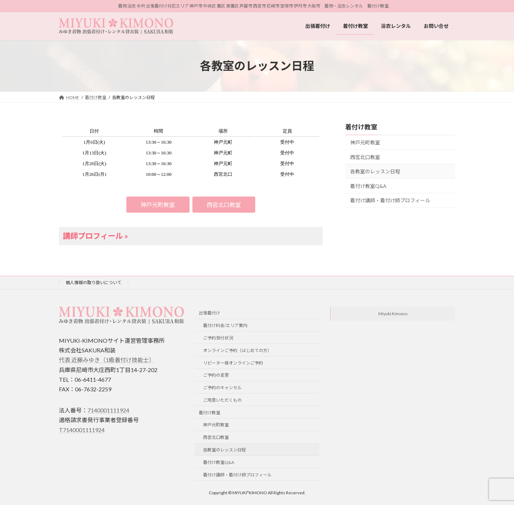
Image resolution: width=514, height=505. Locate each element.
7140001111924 (108, 410)
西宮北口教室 (365, 157)
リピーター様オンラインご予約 (233, 362)
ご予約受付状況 (218, 338)
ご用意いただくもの (222, 400)
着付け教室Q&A (368, 186)
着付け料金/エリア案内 (225, 325)
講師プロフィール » (95, 236)
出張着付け (209, 313)
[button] (158, 205)
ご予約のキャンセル (222, 387)
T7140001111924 (82, 429)
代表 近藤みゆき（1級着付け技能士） (107, 359)
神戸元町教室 (365, 142)
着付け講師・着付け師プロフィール (390, 201)
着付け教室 (361, 127)
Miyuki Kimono (392, 313)
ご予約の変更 (216, 375)
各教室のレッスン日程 (375, 171)
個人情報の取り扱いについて (93, 282)
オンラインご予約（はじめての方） (237, 350)
